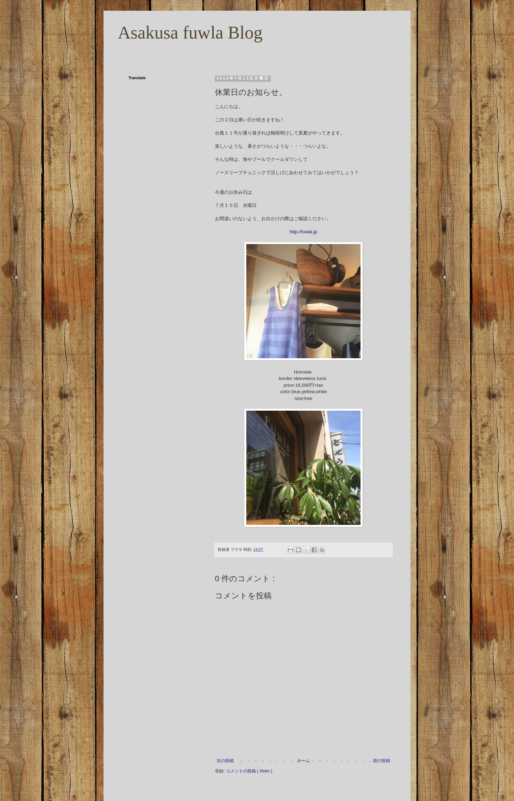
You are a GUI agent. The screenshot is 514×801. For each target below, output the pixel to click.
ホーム (303, 760)
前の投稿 (381, 760)
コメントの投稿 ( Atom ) (249, 771)
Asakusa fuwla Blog (190, 32)
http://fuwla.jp (303, 231)
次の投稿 (225, 760)
